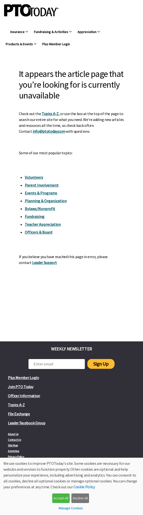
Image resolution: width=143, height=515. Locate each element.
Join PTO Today (20, 386)
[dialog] (71, 486)
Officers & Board (38, 232)
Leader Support (44, 262)
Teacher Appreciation (43, 224)
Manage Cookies (71, 508)
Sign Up (100, 364)
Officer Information (24, 395)
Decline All (80, 498)
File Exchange (19, 413)
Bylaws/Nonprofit (40, 208)
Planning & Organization (46, 200)
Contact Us (14, 440)
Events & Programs (41, 193)
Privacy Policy (16, 456)
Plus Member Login (23, 377)
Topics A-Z (50, 113)
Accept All (60, 498)
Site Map (13, 445)
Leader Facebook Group (26, 422)
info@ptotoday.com (49, 131)
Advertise (13, 451)
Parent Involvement (42, 185)
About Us (13, 434)
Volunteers (34, 177)
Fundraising (34, 216)
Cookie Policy (84, 486)
